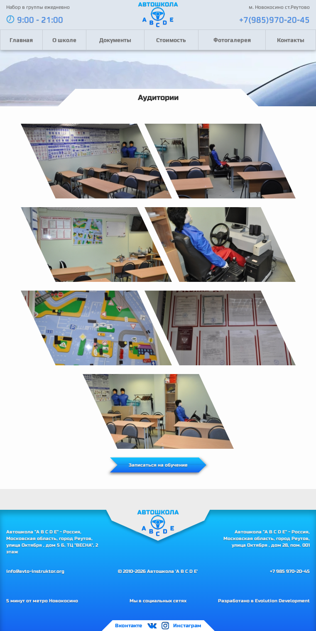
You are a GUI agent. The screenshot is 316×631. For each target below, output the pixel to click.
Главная (21, 40)
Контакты (290, 40)
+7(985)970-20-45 (274, 19)
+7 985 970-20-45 (290, 571)
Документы (115, 40)
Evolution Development (282, 601)
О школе (64, 40)
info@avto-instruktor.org (35, 571)
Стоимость (171, 40)
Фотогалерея (232, 40)
